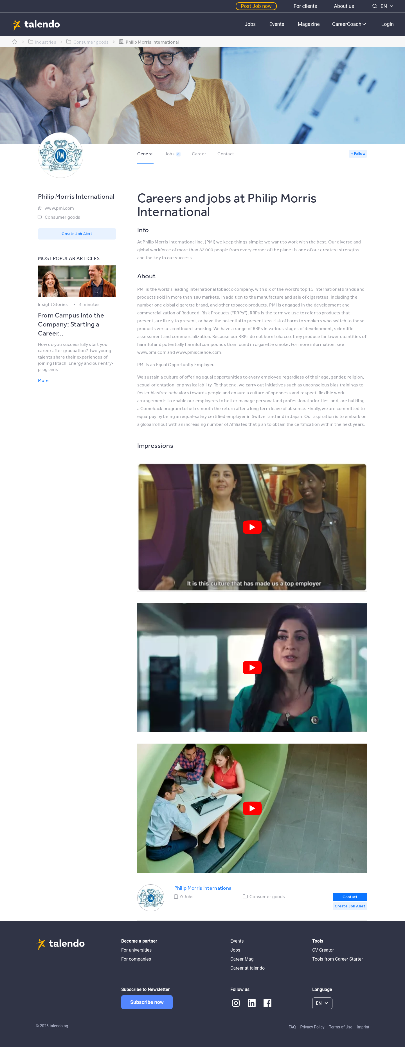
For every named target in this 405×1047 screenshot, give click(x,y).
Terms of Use (340, 1027)
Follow (359, 153)
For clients (305, 6)
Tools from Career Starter (337, 959)
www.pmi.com (59, 208)
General (145, 153)
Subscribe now (147, 1002)
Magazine (309, 24)
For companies (136, 959)
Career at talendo (247, 968)
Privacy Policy (312, 1027)
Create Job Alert (77, 233)
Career (199, 153)
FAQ (292, 1027)
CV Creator (323, 950)
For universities (136, 950)
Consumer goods (62, 217)
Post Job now (256, 6)
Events (276, 24)
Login (387, 24)
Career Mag (241, 959)
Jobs (250, 24)
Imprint (363, 1027)
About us (344, 6)
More (43, 380)
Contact (225, 153)
